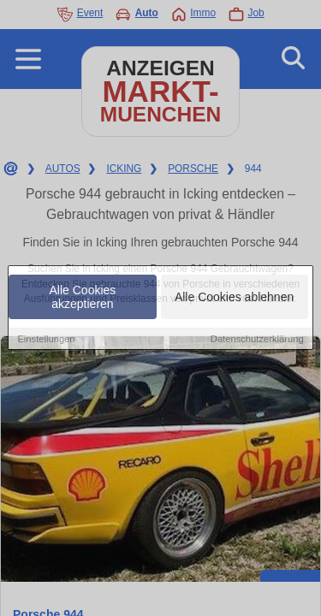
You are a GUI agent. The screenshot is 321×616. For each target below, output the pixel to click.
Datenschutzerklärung (257, 339)
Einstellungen (45, 339)
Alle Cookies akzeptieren (83, 297)
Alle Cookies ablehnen (234, 297)
